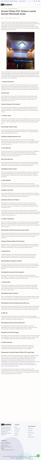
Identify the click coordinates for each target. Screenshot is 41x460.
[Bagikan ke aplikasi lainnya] (18, 18)
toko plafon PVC (15, 363)
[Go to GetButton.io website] (38, 458)
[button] (34, 1)
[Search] (39, 5)
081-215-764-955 (5, 1)
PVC (15, 29)
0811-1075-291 (22, 1)
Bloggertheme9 (27, 457)
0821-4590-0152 (14, 1)
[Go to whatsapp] (38, 455)
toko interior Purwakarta (26, 363)
